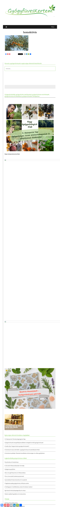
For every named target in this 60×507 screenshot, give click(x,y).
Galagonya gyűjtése (10, 348)
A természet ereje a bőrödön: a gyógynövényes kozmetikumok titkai (22, 329)
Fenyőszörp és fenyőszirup (11, 341)
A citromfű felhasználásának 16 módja (14, 345)
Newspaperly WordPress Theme (39, 504)
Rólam (6, 396)
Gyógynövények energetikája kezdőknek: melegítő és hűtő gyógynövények (24, 322)
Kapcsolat (7, 393)
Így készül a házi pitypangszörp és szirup (15, 369)
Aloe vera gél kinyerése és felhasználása (15, 352)
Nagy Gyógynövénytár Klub (12, 154)
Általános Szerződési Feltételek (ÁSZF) (15, 385)
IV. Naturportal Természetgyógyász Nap (15, 318)
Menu (52, 27)
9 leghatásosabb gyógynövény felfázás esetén (17, 362)
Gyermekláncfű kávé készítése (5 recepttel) (16, 359)
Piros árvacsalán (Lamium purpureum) (14, 355)
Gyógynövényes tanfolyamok (12, 389)
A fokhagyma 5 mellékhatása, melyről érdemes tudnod (18, 366)
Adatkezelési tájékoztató (11, 382)
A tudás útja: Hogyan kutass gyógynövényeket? (17, 325)
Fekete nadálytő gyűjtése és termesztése (15, 373)
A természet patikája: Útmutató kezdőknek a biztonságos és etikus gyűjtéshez (25, 332)
